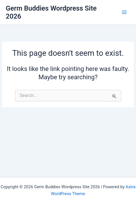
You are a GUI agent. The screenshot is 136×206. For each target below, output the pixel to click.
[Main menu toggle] (124, 12)
